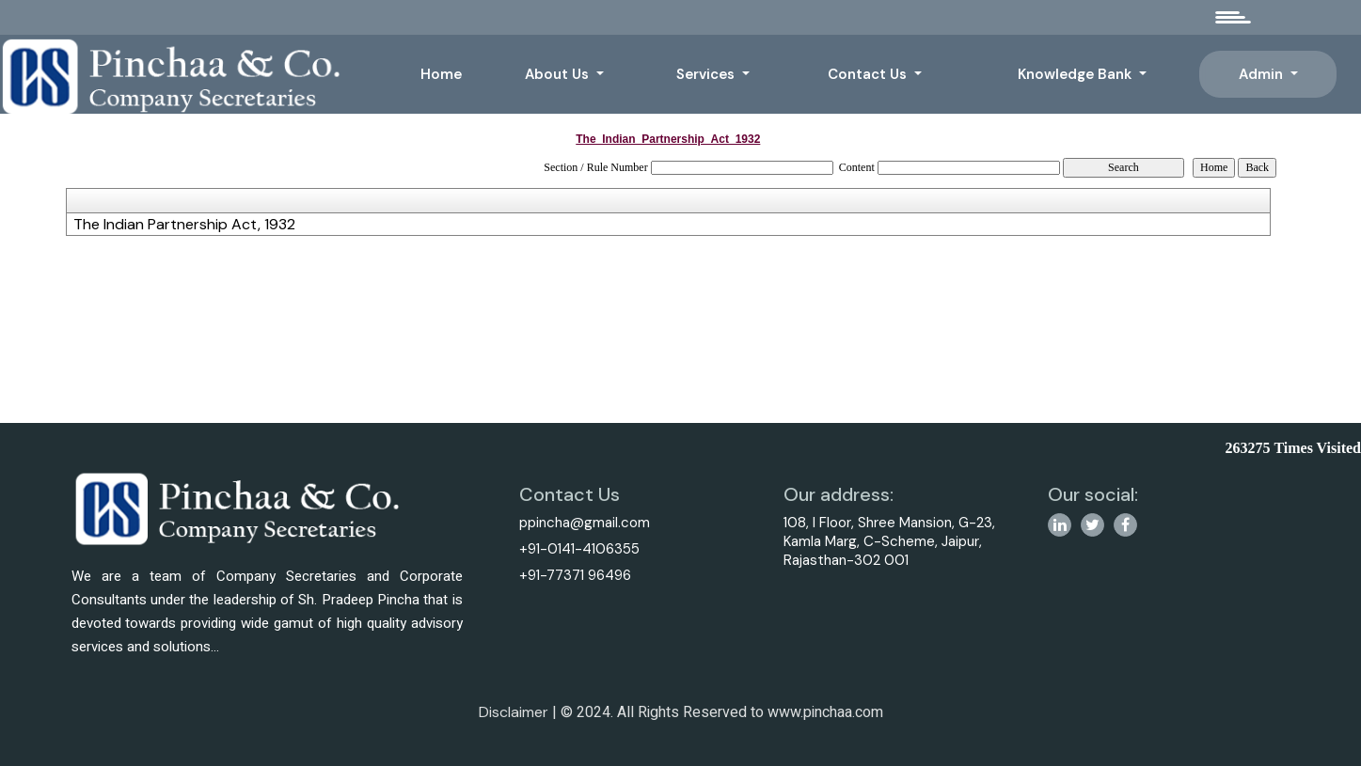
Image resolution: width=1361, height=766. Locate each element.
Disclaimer (513, 719)
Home (441, 74)
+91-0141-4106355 (575, 548)
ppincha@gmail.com (580, 522)
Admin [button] (1263, 74)
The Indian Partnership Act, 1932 (184, 224)
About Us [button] (559, 74)
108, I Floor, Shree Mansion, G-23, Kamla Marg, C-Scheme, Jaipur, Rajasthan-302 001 (893, 541)
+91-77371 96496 (571, 575)
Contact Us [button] (869, 74)
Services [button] (707, 74)
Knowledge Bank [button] (1076, 74)
